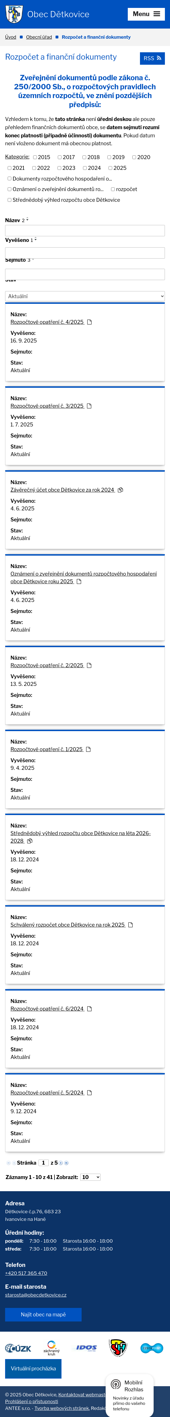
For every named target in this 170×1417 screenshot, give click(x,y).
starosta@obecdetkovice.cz (36, 1295)
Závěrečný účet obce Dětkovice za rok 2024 (66, 490)
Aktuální (20, 370)
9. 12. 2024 (23, 1111)
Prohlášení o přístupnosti (31, 1401)
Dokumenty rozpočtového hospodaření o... (62, 178)
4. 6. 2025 (22, 509)
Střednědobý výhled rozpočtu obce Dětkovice (66, 200)
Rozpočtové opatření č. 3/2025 (50, 406)
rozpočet (126, 189)
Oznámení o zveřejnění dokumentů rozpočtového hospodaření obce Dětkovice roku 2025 (83, 577)
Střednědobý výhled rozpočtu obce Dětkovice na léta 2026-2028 (80, 837)
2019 (118, 157)
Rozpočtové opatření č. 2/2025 (50, 665)
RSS (152, 58)
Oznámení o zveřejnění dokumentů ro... (58, 189)
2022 (43, 168)
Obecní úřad (39, 37)
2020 (143, 157)
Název (15, 220)
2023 (69, 168)
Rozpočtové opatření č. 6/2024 (51, 1009)
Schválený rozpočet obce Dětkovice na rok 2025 (71, 925)
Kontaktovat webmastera (85, 1395)
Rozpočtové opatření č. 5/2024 (51, 1093)
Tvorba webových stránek (61, 1408)
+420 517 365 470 (26, 1273)
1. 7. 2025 (21, 425)
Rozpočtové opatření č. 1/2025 (50, 749)
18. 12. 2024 (24, 860)
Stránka (27, 1163)
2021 (19, 168)
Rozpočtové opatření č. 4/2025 (51, 322)
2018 (94, 157)
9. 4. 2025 (22, 768)
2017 (69, 157)
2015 (44, 157)
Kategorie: (17, 157)
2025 (120, 168)
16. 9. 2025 (23, 341)
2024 (94, 168)
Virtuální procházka (33, 1368)
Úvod (10, 37)
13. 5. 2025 (23, 684)
